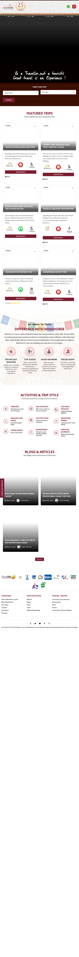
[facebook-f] (30, 949)
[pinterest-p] (44, 949)
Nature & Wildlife (65, 638)
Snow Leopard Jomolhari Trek (20, 147)
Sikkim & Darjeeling (33, 918)
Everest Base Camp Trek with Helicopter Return (19, 207)
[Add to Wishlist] (35, 126)
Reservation (56, 909)
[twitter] (35, 949)
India (28, 912)
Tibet (29, 915)
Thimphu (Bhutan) (9, 935)
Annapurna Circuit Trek (55, 272)
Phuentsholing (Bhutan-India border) (51, 932)
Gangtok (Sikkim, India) (55, 935)
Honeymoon (42, 660)
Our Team (4, 912)
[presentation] (5, 715)
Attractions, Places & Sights (62, 918)
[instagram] (49, 949)
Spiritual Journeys (65, 661)
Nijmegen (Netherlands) (27, 932)
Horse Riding (17, 660)
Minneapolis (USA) (9, 932)
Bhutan (29, 907)
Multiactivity (42, 637)
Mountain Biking (66, 649)
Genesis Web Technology (69, 953)
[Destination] (21, 93)
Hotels (54, 915)
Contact (4, 915)
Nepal (29, 909)
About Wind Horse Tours (9, 907)
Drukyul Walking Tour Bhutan (58, 209)
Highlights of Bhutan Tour (18, 272)
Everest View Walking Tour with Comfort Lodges (56, 145)
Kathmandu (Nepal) (25, 935)
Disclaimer (5, 918)
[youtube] (40, 949)
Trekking (15, 637)
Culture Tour (42, 648)
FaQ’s (54, 912)
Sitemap (4, 920)
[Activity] (58, 92)
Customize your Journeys (61, 907)
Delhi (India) (39, 935)
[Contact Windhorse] (68, 6)
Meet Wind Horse (7, 909)
